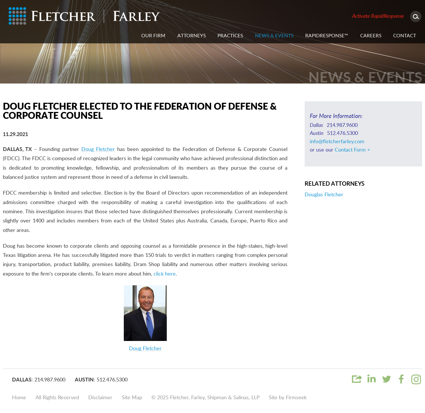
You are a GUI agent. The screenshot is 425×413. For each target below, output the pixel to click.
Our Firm (153, 35)
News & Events (274, 35)
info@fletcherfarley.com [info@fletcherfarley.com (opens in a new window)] (337, 141)
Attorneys (191, 35)
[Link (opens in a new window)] (371, 383)
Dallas (22, 380)
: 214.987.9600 (48, 380)
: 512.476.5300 (111, 380)
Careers (370, 35)
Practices (230, 35)
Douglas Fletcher (324, 194)
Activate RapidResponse (378, 16)
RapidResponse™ (326, 35)
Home (19, 397)
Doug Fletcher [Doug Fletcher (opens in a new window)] (98, 149)
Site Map (132, 397)
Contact (404, 35)
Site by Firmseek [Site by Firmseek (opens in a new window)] (288, 397)
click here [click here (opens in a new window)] (165, 274)
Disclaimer (100, 397)
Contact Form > (352, 150)
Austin (84, 380)
